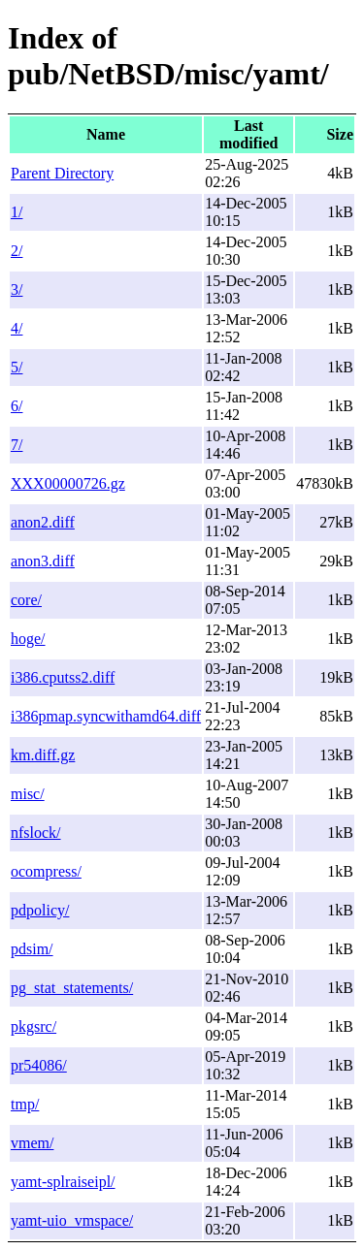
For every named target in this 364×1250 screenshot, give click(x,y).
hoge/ (28, 638)
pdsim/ (32, 949)
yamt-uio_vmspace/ (72, 1220)
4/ (16, 328)
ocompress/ (46, 871)
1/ (16, 212)
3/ (16, 289)
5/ (16, 367)
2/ (16, 250)
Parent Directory (62, 173)
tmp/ (25, 1104)
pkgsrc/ (33, 1026)
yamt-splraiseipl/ (63, 1181)
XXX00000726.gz (68, 483)
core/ (26, 600)
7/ (16, 444)
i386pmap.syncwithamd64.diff (106, 716)
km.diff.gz (43, 755)
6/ (16, 406)
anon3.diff (43, 561)
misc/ (28, 793)
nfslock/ (36, 832)
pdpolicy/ (40, 910)
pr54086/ (39, 1065)
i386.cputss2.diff (63, 677)
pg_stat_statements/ (72, 987)
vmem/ (32, 1143)
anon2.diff (43, 522)
